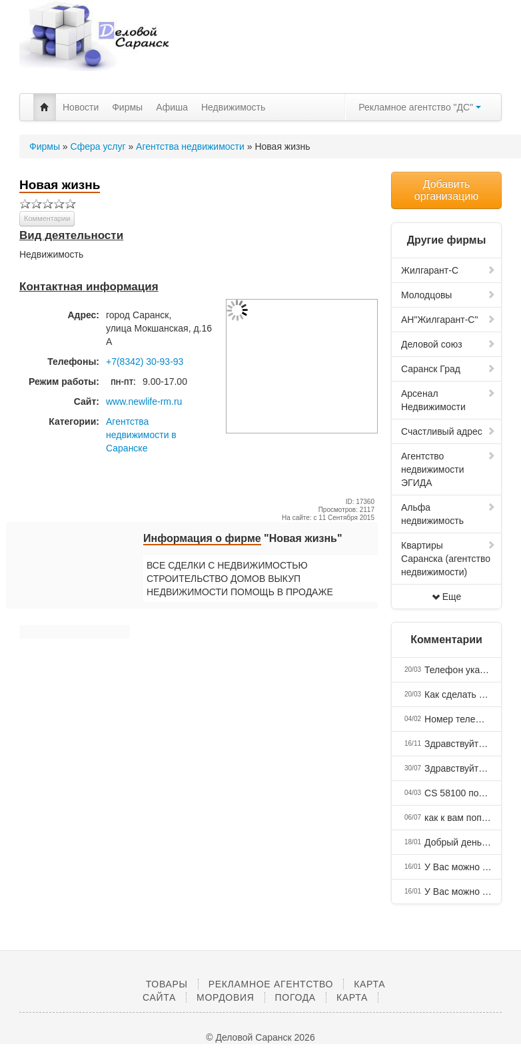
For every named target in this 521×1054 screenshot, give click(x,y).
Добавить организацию (446, 190)
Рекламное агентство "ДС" (419, 107)
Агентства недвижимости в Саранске (141, 434)
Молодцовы (448, 295)
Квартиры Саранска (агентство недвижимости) (448, 558)
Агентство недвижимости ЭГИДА (448, 469)
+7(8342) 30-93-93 (144, 361)
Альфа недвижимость (448, 514)
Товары (167, 984)
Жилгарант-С (448, 270)
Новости (81, 107)
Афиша (172, 107)
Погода (295, 997)
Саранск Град (448, 369)
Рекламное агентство (271, 984)
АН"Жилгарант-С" (448, 319)
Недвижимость (233, 107)
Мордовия (225, 997)
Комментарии (47, 218)
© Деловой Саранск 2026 (260, 1037)
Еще (447, 596)
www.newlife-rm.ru (144, 401)
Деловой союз (448, 344)
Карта (352, 997)
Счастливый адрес (448, 431)
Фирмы (127, 107)
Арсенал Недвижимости (448, 400)
